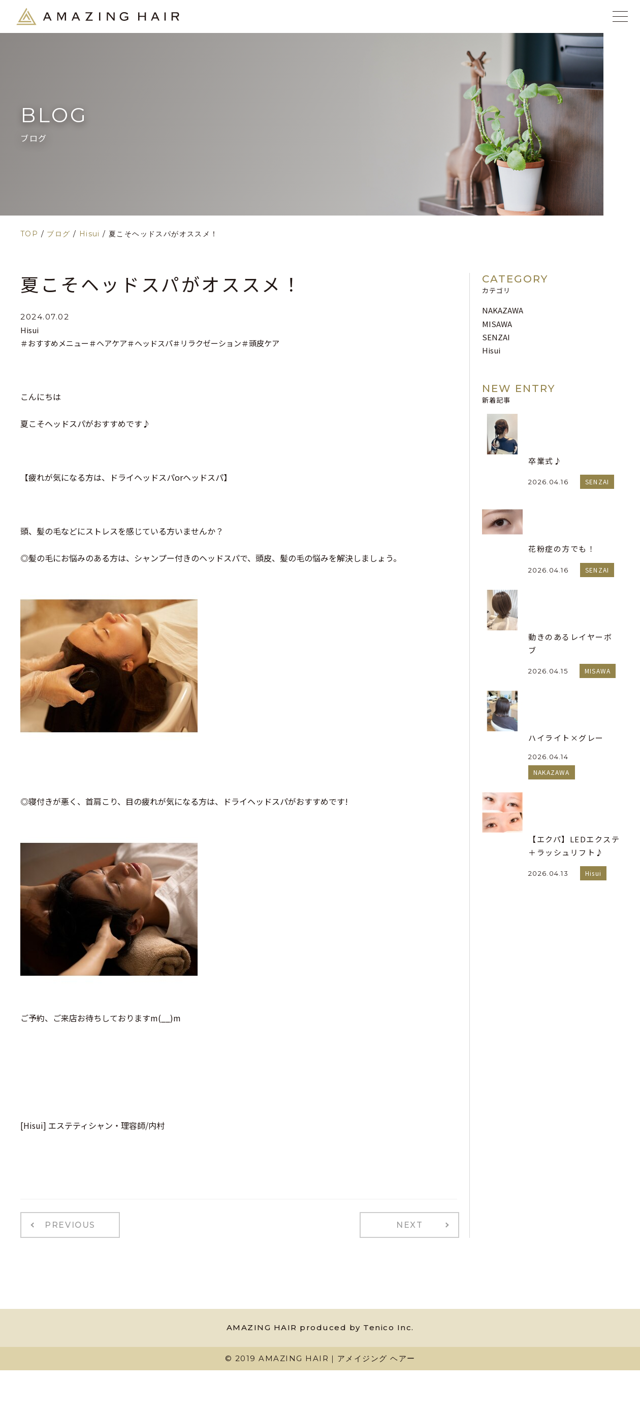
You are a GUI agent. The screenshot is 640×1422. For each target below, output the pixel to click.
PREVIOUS (65, 1223)
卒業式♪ (545, 460)
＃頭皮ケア (260, 343)
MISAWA (497, 323)
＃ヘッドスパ (150, 343)
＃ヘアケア (108, 343)
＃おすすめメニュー (54, 343)
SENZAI (496, 337)
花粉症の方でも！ (561, 548)
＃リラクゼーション (207, 343)
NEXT (415, 1223)
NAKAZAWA (502, 310)
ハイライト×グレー (566, 737)
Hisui (29, 330)
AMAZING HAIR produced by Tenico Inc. (320, 1325)
